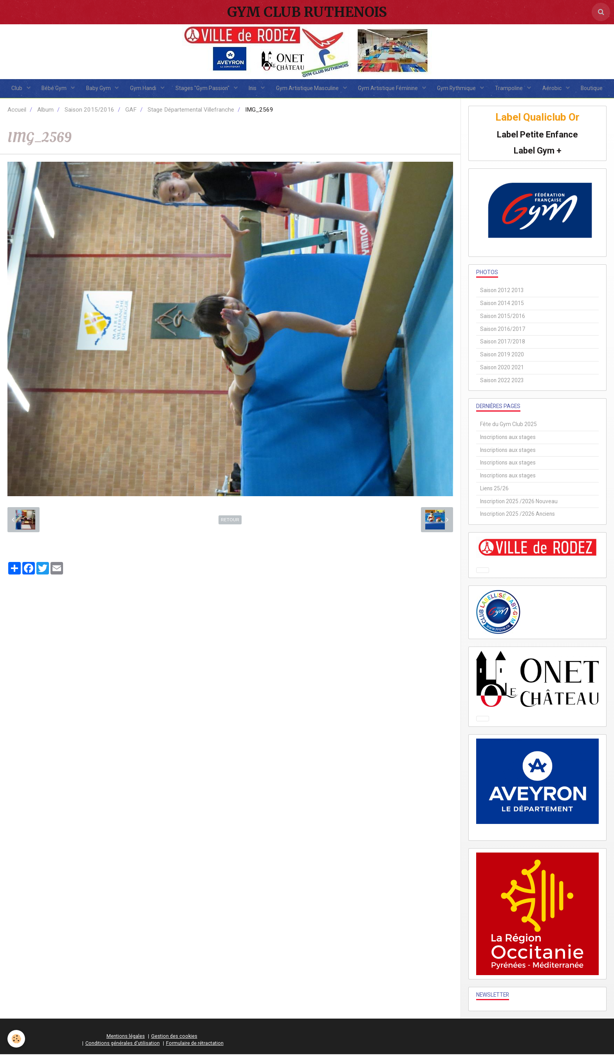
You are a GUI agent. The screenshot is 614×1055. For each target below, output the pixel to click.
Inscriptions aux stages (508, 438)
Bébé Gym (52, 88)
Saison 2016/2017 (502, 329)
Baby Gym (97, 88)
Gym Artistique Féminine (389, 88)
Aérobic (555, 88)
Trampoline (511, 88)
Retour (230, 520)
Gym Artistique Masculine (308, 88)
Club (14, 88)
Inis (253, 88)
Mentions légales (126, 1037)
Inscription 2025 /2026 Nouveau (519, 502)
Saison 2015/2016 (89, 110)
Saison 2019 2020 (502, 355)
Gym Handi (142, 88)
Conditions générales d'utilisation (122, 1044)
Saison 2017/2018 (502, 342)
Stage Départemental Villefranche (191, 110)
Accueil (16, 110)
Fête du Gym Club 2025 (508, 425)
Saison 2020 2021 (502, 368)
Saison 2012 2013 (502, 291)
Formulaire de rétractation (195, 1044)
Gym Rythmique (459, 88)
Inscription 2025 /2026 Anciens (517, 514)
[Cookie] (16, 1039)
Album (45, 110)
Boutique (595, 88)
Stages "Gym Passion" (202, 88)
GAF (131, 110)
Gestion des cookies (174, 1037)
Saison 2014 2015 (502, 304)
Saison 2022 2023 (502, 381)
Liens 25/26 (494, 489)
